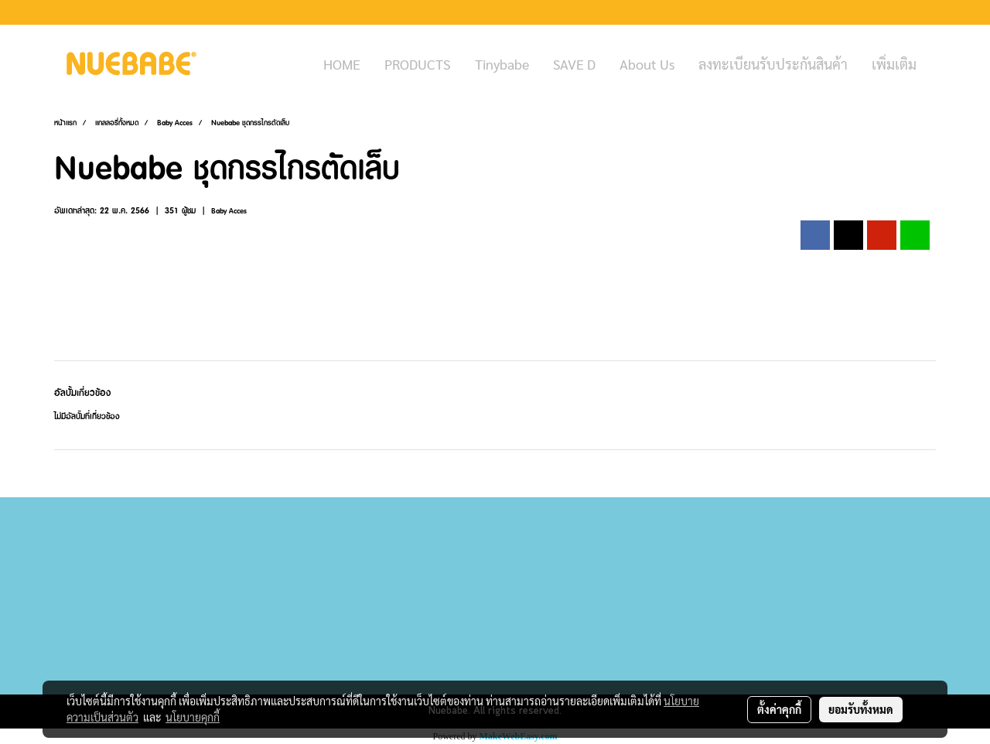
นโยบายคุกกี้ (193, 717)
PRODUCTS (417, 64)
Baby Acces (229, 210)
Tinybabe (502, 64)
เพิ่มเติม (894, 64)
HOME (341, 64)
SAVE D (574, 64)
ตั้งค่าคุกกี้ (779, 709)
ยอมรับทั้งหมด (860, 709)
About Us (647, 64)
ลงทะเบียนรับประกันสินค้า (773, 64)
